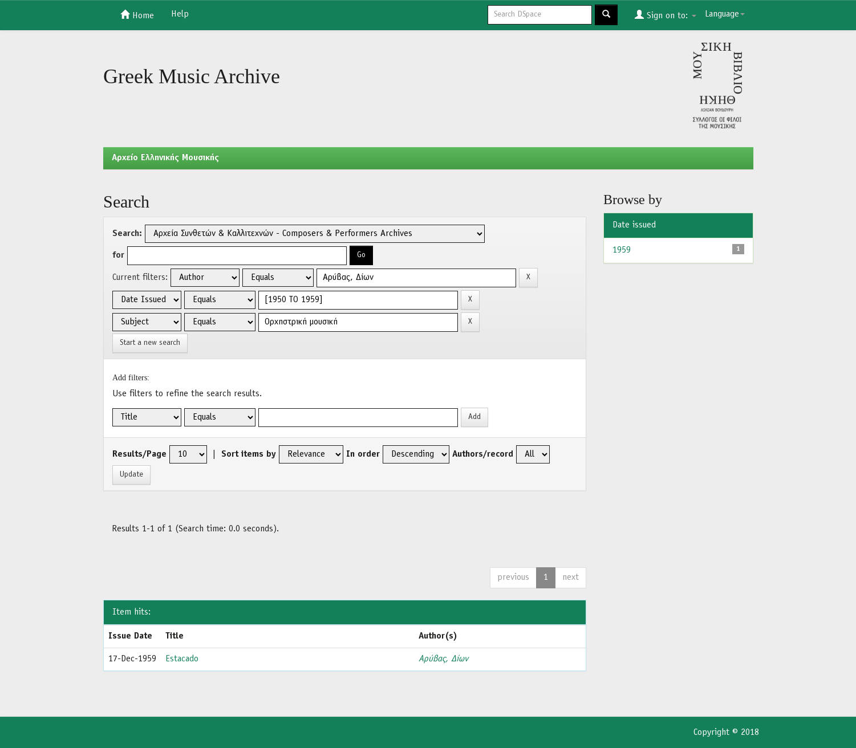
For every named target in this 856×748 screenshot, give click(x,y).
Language (725, 14)
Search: (127, 233)
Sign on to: (665, 15)
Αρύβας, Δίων (443, 659)
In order (363, 454)
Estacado (181, 659)
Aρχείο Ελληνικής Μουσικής (165, 157)
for (118, 255)
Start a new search (150, 343)
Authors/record (482, 454)
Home (137, 15)
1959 (621, 250)
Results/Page (139, 454)
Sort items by (248, 454)
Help (180, 14)
